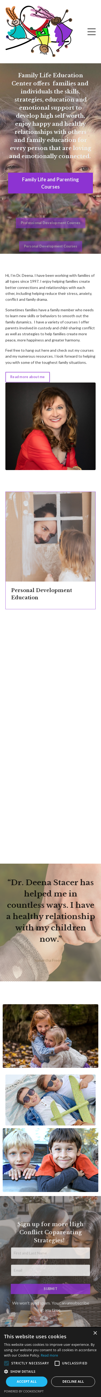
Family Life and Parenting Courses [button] (50, 183)
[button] (6, 1363)
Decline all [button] (73, 1381)
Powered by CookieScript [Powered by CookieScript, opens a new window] (24, 1391)
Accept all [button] (27, 1381)
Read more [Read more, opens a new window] (49, 1355)
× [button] (95, 1333)
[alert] (50, 1362)
